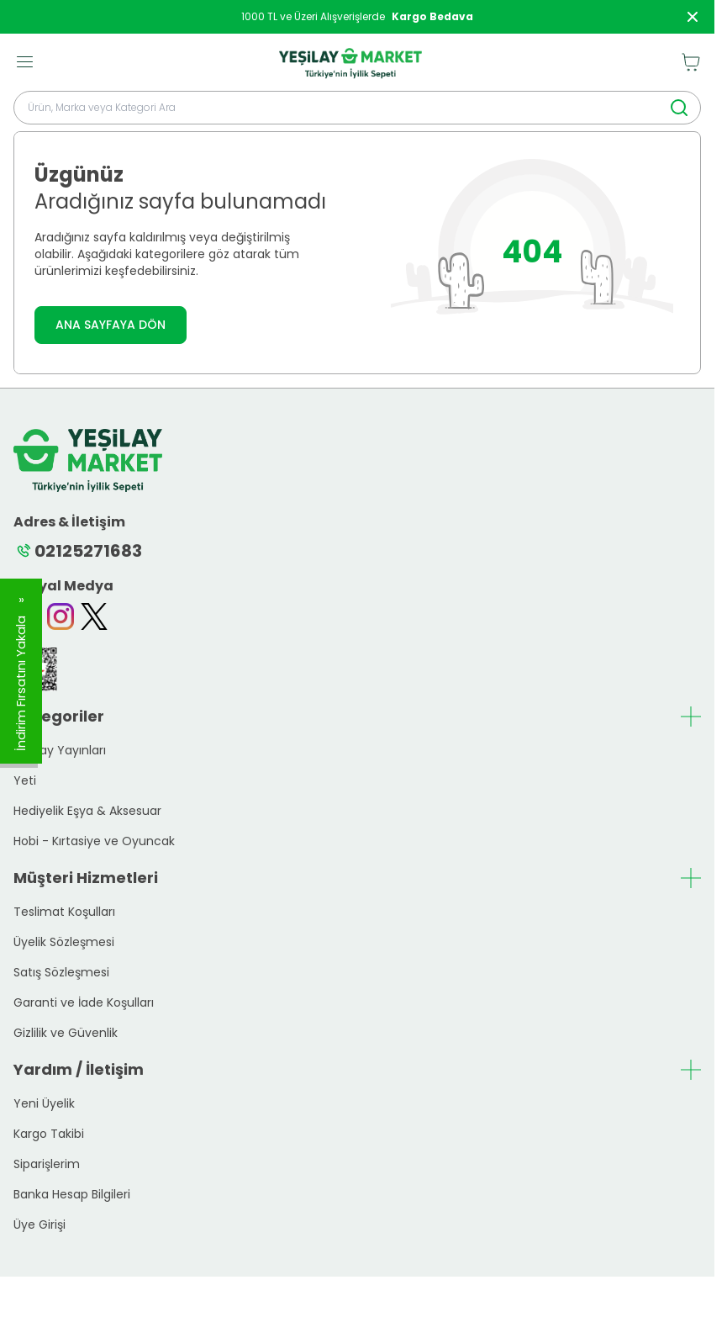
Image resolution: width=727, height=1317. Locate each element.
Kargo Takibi (48, 1133)
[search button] (679, 107)
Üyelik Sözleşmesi (63, 942)
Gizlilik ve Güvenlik (65, 1032)
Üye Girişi (39, 1224)
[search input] (357, 107)
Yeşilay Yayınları (59, 750)
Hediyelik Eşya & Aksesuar (87, 810)
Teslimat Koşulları (64, 911)
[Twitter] (94, 616)
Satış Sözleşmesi (61, 972)
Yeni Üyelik (44, 1103)
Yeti (24, 780)
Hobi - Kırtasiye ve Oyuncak (94, 841)
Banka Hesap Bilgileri (71, 1194)
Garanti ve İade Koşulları (83, 1002)
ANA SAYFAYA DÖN (110, 324)
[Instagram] (60, 616)
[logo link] (350, 62)
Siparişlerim (46, 1164)
